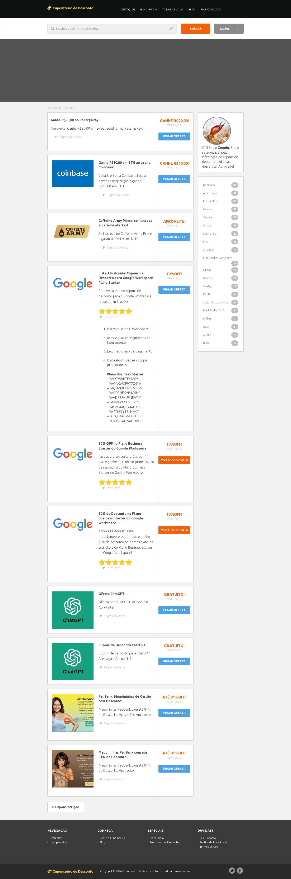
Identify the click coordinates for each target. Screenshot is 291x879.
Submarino (220, 233)
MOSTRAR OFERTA (174, 459)
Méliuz (220, 318)
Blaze (220, 343)
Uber (220, 327)
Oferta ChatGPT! (112, 594)
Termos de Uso (209, 846)
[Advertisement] (145, 70)
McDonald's (220, 201)
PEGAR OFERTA (174, 136)
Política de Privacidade (213, 842)
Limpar (171, 28)
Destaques (127, 9)
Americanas (220, 193)
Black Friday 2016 (220, 310)
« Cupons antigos (66, 807)
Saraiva (220, 217)
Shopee (220, 278)
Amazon (220, 250)
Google (220, 225)
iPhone (220, 270)
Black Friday (148, 9)
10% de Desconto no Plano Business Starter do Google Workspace (121, 518)
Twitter (232, 870)
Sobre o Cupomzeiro (112, 837)
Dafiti (220, 294)
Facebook (240, 870)
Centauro (220, 209)
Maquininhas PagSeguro (220, 259)
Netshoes (220, 185)
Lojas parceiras (58, 842)
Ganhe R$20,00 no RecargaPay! (75, 120)
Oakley (220, 286)
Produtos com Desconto (164, 842)
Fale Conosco (211, 9)
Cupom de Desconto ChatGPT (122, 645)
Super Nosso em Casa (220, 302)
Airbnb (220, 335)
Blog (192, 9)
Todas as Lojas (172, 9)
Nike (220, 241)
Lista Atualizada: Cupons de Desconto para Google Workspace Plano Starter (126, 277)
